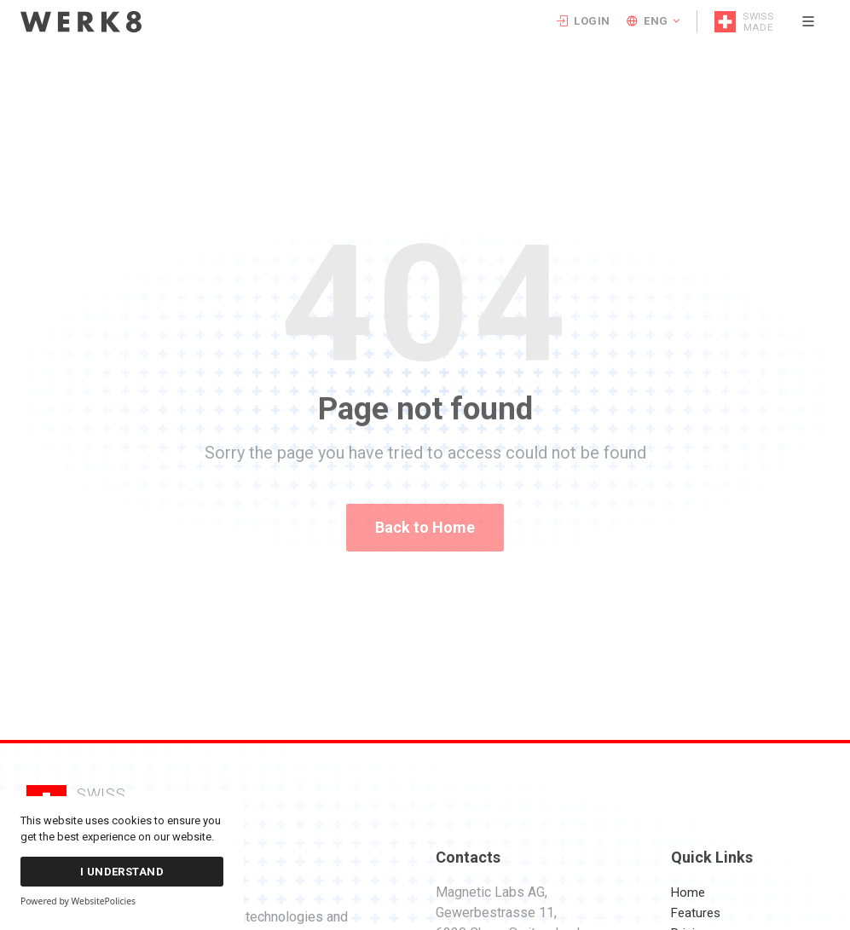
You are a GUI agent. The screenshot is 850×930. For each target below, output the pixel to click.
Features (695, 913)
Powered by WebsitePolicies (78, 901)
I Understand (122, 871)
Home (688, 892)
